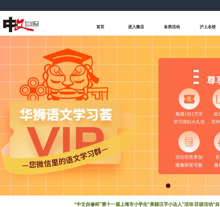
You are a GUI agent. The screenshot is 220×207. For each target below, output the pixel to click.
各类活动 (172, 27)
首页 (100, 27)
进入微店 (136, 27)
